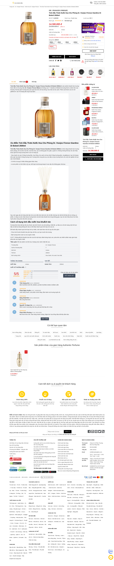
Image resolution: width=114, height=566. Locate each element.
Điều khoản (25, 477)
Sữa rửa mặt (28, 332)
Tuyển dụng (12, 453)
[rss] (103, 431)
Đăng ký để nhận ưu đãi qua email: (19, 432)
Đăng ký (93, 56)
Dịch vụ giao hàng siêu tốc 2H (65, 462)
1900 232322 (102, 3)
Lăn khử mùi (73, 332)
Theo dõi (101, 37)
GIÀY (68, 515)
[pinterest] (96, 431)
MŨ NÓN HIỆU (32, 515)
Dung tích (48, 264)
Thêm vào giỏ (56, 56)
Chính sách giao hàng (63, 447)
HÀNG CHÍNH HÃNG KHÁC (93, 500)
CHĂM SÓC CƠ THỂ (33, 531)
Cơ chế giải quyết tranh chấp (65, 460)
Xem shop (93, 51)
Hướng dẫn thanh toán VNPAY (17, 451)
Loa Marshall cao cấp (54, 339)
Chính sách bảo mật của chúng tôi (67, 434)
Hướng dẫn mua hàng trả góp (65, 468)
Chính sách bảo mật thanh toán (65, 453)
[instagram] (92, 431)
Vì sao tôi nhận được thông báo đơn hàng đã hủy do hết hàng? (45, 457)
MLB (81, 332)
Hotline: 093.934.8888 (93, 159)
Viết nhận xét (69, 275)
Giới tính (13, 264)
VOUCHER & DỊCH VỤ (34, 482)
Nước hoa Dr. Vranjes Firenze (32, 6)
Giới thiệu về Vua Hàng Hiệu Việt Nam (19, 443)
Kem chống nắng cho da (69, 339)
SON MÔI (69, 482)
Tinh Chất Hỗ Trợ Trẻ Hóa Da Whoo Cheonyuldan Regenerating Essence (18, 370)
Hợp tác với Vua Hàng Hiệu (16, 447)
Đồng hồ (37, 332)
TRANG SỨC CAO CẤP (92, 482)
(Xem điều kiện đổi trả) (96, 40)
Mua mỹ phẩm (89, 332)
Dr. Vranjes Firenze (19, 6)
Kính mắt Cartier (46, 336)
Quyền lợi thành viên (63, 466)
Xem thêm (44, 318)
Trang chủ (12, 6)
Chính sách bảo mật (63, 456)
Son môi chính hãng (68, 336)
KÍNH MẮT (50, 503)
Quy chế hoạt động (14, 445)
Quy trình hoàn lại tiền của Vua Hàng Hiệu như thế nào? (44, 465)
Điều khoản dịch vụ (62, 458)
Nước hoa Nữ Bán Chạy (91, 336)
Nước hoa (74, 18)
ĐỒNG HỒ (31, 503)
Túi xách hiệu (46, 332)
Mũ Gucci (55, 332)
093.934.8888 (101, 1)
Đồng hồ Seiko (42, 339)
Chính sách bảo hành (63, 445)
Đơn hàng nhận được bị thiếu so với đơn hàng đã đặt (44, 449)
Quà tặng (98, 332)
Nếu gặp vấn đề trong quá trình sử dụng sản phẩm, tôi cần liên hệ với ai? (45, 461)
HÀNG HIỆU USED (52, 528)
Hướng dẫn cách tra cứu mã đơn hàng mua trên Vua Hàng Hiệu (44, 443)
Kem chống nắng (16, 332)
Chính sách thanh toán (63, 451)
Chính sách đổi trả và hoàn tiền (65, 449)
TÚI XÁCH (12, 482)
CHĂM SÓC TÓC (52, 513)
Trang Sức (18, 336)
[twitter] (99, 431)
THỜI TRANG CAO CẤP (15, 500)
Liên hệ (11, 456)
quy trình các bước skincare (31, 336)
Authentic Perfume (90, 36)
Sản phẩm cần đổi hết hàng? (41, 446)
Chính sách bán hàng (63, 443)
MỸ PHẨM (50, 532)
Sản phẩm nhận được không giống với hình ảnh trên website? (44, 453)
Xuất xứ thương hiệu (17, 267)
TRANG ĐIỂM (70, 491)
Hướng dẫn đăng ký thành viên (65, 464)
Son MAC (63, 332)
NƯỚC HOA (51, 482)
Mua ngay (72, 56)
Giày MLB (79, 336)
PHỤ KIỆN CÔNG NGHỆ (34, 544)
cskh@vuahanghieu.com (96, 452)
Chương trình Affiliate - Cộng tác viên (19, 449)
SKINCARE (12, 544)
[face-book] (89, 431)
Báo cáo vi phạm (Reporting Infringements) (68, 470)
